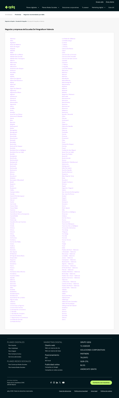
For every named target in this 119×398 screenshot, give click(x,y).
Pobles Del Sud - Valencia (70, 250)
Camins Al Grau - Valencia (70, 284)
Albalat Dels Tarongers (17, 58)
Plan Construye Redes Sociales (17, 364)
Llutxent (64, 62)
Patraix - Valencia (67, 270)
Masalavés (65, 78)
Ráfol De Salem (67, 168)
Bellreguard (14, 126)
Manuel (64, 74)
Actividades (8, 14)
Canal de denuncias (65, 391)
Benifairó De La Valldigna (18, 150)
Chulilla (12, 236)
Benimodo (13, 158)
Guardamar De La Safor (17, 297)
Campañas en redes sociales (53, 370)
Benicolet (13, 144)
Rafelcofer (65, 164)
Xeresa (64, 313)
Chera (12, 230)
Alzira (12, 106)
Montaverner (66, 98)
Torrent (64, 238)
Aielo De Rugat (15, 46)
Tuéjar (64, 244)
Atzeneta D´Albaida (16, 116)
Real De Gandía (67, 170)
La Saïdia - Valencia (68, 256)
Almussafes (14, 102)
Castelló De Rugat (16, 212)
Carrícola (13, 204)
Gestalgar (13, 286)
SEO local (48, 360)
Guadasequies (14, 293)
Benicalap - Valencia (68, 274)
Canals (12, 194)
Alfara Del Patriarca (16, 80)
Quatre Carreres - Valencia (71, 278)
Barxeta (12, 122)
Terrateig (65, 230)
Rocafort (65, 180)
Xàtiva (64, 309)
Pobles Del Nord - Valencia (70, 286)
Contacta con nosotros (101, 383)
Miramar (64, 90)
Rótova (64, 184)
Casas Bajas (14, 208)
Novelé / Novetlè (67, 114)
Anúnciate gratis (88, 369)
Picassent (65, 138)
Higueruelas (14, 299)
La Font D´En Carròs (16, 307)
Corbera (12, 240)
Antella (12, 112)
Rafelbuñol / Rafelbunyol (70, 162)
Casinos (12, 210)
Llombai (64, 60)
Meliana (64, 86)
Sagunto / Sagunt (67, 188)
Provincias (18, 14)
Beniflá (12, 154)
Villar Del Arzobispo (68, 303)
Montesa (65, 100)
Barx (11, 120)
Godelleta (13, 292)
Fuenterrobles (14, 276)
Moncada (65, 96)
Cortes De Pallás (15, 242)
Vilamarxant (66, 297)
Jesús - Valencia (67, 258)
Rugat (64, 186)
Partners (84, 354)
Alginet (12, 94)
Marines (64, 76)
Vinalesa (64, 307)
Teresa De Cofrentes (69, 228)
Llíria (63, 52)
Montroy (65, 104)
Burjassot (13, 188)
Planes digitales (32, 7)
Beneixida (13, 136)
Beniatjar (13, 142)
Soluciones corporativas (70, 7)
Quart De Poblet (67, 154)
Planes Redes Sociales (50, 7)
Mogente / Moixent (68, 94)
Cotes (12, 244)
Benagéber (13, 130)
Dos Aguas (13, 252)
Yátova (64, 317)
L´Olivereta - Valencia (69, 282)
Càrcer (12, 200)
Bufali (12, 182)
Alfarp (12, 82)
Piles (63, 140)
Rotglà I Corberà (67, 182)
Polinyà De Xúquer (68, 144)
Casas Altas (14, 206)
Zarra (63, 319)
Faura (12, 266)
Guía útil (111, 7)
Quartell (64, 156)
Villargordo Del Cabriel (69, 305)
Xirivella (64, 315)
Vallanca (64, 292)
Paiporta (64, 124)
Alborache (13, 62)
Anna (11, 110)
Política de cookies (106, 391)
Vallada (64, 290)
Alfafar (12, 76)
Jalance (12, 301)
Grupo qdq (99, 2)
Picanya (64, 136)
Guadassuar (14, 295)
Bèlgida (12, 124)
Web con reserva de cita (52, 348)
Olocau (64, 118)
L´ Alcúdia (13, 311)
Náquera (65, 110)
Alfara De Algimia (15, 78)
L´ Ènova (64, 46)
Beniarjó (12, 140)
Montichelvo (66, 102)
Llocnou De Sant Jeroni (69, 58)
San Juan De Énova (68, 194)
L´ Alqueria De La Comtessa (19, 317)
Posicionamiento (52, 355)
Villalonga (65, 299)
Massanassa (66, 84)
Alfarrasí (13, 84)
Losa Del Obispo (67, 68)
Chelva (12, 228)
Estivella (12, 262)
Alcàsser (13, 70)
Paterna (64, 130)
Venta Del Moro (67, 295)
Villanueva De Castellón (69, 301)
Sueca (64, 220)
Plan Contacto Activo (14, 354)
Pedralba (65, 132)
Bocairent (13, 176)
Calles (12, 190)
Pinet (63, 142)
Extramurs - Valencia (69, 266)
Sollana (64, 216)
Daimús (12, 248)
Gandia (12, 278)
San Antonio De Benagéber (70, 192)
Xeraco (64, 311)
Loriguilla (65, 66)
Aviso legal (94, 391)
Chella (12, 226)
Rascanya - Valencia (68, 254)
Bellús (12, 128)
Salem (64, 190)
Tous (63, 242)
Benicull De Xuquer (16, 146)
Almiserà (13, 98)
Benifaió (12, 148)
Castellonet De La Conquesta (19, 214)
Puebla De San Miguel (69, 150)
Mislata (64, 92)
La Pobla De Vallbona (68, 39)
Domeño (13, 250)
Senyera (64, 204)
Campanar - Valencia (69, 260)
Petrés (64, 134)
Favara (12, 268)
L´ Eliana (64, 44)
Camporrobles (14, 192)
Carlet (12, 202)
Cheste (12, 232)
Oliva (63, 116)
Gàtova (12, 280)
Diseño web (50, 345)
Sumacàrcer (66, 222)
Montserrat (65, 106)
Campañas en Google (51, 367)
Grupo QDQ (85, 342)
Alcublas (13, 72)
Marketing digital (98, 7)
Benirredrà (13, 164)
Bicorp (12, 174)
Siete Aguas (66, 208)
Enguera (12, 260)
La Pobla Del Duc (15, 321)
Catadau (13, 218)
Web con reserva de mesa (53, 351)
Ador (11, 41)
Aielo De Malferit (15, 44)
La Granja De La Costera (18, 309)
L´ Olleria (65, 64)
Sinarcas (65, 214)
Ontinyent (65, 120)
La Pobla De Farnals (16, 319)
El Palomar (13, 254)
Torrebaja (65, 234)
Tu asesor (85, 7)
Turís (63, 246)
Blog (82, 365)
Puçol (64, 148)
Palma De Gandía (67, 126)
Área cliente (110, 2)
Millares (64, 88)
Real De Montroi (67, 172)
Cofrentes (13, 238)
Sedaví (64, 196)
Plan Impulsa (12, 345)
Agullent (13, 42)
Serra (64, 206)
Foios (12, 270)
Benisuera (13, 170)
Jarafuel (12, 303)
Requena (65, 174)
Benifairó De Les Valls (17, 152)
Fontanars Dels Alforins (17, 272)
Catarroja (13, 220)
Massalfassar (66, 80)
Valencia (64, 280)
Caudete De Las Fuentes (18, 222)
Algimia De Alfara (15, 92)
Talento (84, 357)
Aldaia (12, 74)
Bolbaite (12, 178)
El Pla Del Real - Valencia (70, 268)
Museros (65, 108)
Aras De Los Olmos (16, 114)
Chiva (12, 234)
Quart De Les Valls (68, 152)
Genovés (13, 284)
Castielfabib (14, 216)
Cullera (12, 246)
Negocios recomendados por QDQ (34, 14)
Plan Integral (12, 351)
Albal (11, 52)
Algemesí (13, 90)
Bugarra (12, 184)
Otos (63, 122)
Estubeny (13, 264)
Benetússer (14, 138)
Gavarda (12, 282)
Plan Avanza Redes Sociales (16, 367)
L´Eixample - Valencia (69, 252)
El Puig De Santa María (17, 256)
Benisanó (13, 166)
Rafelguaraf (65, 166)
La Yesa (64, 42)
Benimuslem (14, 160)
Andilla (12, 108)
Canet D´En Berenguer (17, 196)
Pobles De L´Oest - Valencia (71, 276)
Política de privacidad (81, 391)
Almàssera (13, 96)
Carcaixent (13, 198)
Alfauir (12, 86)
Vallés (64, 293)
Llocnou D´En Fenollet (69, 56)
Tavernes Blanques (68, 224)
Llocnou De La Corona (69, 54)
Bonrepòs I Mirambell (17, 180)
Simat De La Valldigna (69, 212)
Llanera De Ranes (67, 48)
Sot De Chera (66, 218)
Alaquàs (12, 48)
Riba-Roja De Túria (68, 176)
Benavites (13, 134)
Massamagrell (66, 82)
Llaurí (64, 50)
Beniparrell (13, 162)
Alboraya (13, 64)
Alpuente (13, 104)
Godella (12, 290)
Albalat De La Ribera (16, 54)
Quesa (64, 160)
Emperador (13, 258)
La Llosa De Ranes (16, 315)
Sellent (64, 200)
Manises (64, 72)
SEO (46, 358)
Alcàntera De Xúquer (17, 68)
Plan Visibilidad (13, 348)
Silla (63, 210)
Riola (63, 178)
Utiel (63, 248)
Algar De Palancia (15, 88)
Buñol (12, 186)
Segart (64, 198)
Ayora (12, 118)
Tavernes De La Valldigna (70, 226)
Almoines (13, 100)
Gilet (11, 288)
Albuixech (13, 66)
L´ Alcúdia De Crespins (17, 313)
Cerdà (12, 224)
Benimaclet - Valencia (69, 262)
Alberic (12, 60)
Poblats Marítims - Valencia (71, 272)
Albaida (12, 50)
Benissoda (13, 168)
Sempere (65, 202)
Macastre (65, 70)
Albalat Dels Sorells (16, 56)
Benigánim (13, 156)
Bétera (12, 172)
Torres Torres (66, 240)
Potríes (64, 146)
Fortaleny (13, 274)
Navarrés (65, 112)
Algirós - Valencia (67, 264)
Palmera (64, 128)
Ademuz (12, 39)
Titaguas (65, 232)
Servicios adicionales (14, 357)
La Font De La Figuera (17, 305)
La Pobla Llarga (67, 41)
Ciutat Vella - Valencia (69, 288)
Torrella (64, 236)
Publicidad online (52, 364)
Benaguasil (13, 132)
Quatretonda (66, 158)
